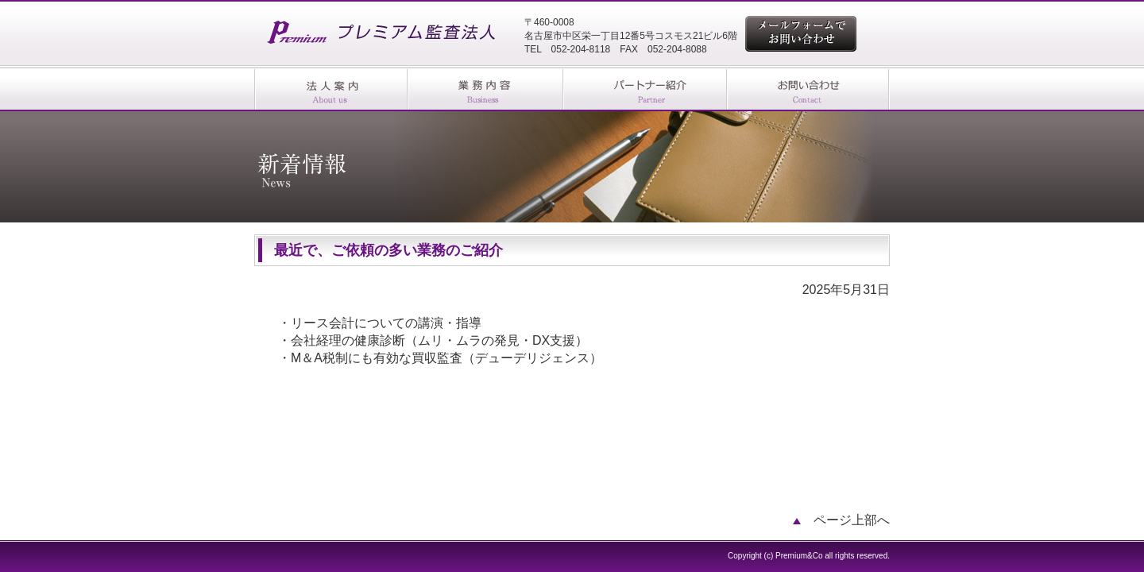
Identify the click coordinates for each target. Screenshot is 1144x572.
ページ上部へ (841, 520)
